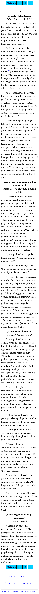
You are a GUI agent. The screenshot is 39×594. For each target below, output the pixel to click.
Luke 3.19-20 (19, 576)
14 (25, 2)
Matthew (11, 2)
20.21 (29, 583)
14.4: (10, 583)
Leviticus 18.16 (20, 583)
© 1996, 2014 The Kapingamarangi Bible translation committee (19, 591)
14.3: (10, 576)
